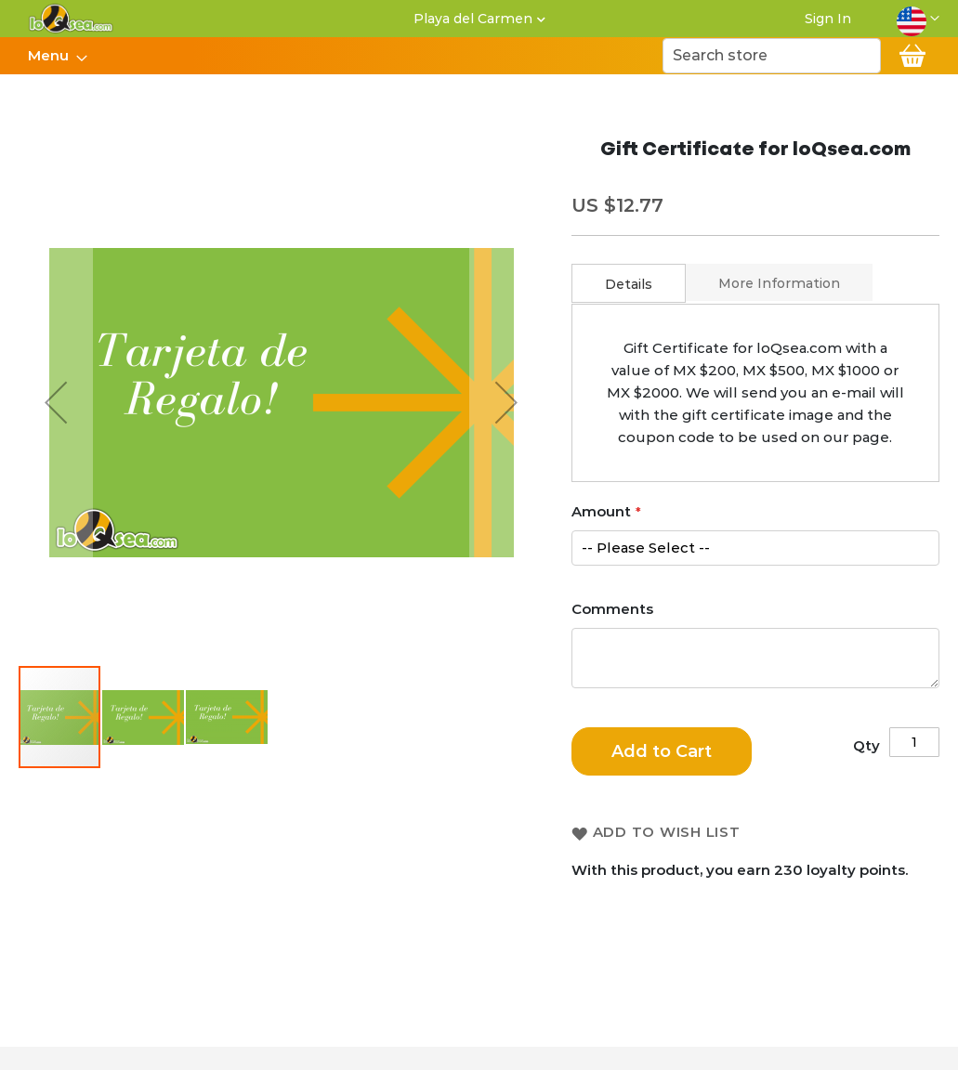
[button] (918, 18)
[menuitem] (52, 55)
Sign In (828, 18)
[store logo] (71, 18)
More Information (779, 283)
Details (628, 284)
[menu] (56, 55)
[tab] (628, 283)
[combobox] (772, 55)
